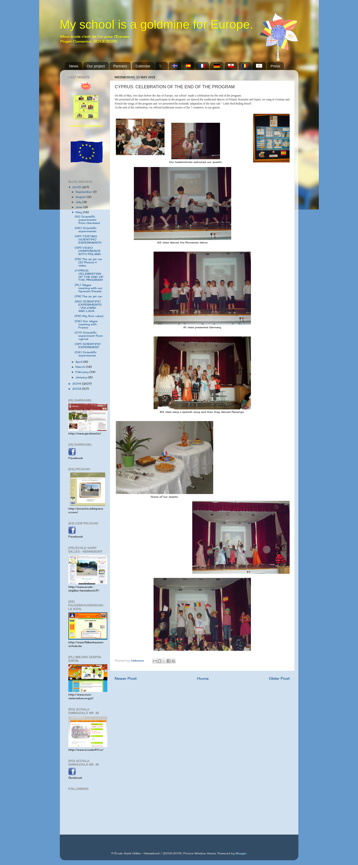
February (82, 372)
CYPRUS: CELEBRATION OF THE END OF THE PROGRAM (89, 275)
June (79, 207)
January (81, 377)
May (79, 212)
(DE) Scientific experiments (86, 229)
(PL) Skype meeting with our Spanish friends (88, 288)
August (81, 197)
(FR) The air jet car (88, 296)
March (80, 367)
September (84, 192)
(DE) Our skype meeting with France (86, 324)
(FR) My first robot (89, 316)
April (79, 361)
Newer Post (126, 678)
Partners (120, 66)
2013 (77, 388)
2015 (77, 187)
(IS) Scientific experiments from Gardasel (87, 220)
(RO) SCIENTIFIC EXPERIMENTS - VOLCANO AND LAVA (88, 306)
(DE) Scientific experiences (86, 354)
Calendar (143, 66)
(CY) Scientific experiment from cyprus (89, 336)
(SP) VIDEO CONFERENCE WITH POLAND (88, 251)
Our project (96, 66)
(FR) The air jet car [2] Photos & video (88, 262)
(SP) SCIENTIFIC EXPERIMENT (88, 345)
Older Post (279, 678)
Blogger (241, 853)
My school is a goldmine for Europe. (156, 24)
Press (275, 66)
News (73, 66)
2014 (77, 383)
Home (203, 678)
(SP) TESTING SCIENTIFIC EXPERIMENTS (88, 239)
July (78, 202)
